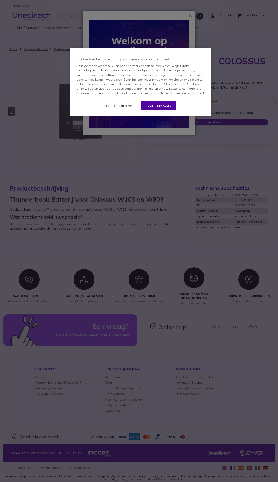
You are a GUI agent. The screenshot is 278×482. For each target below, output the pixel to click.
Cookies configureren (117, 105)
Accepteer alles (158, 105)
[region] (140, 82)
